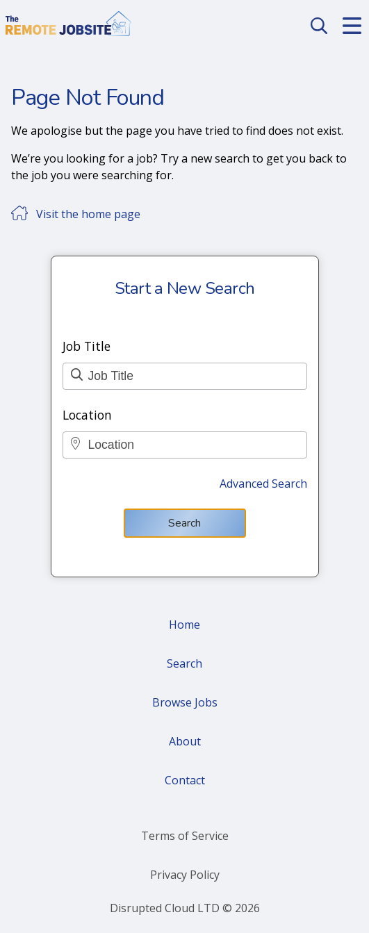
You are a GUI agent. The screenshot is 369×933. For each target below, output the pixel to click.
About (185, 741)
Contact (185, 780)
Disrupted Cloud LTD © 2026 (185, 908)
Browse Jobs (185, 702)
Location (87, 414)
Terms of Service (185, 835)
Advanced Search (263, 483)
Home (184, 624)
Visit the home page (88, 214)
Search (184, 523)
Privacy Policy (185, 874)
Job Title (86, 346)
